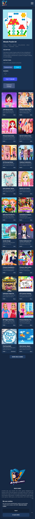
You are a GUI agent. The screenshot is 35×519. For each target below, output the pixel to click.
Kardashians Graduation (26, 214)
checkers (11, 46)
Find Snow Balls (7, 346)
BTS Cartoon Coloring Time (27, 293)
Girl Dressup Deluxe (8, 162)
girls (27, 45)
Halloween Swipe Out (8, 293)
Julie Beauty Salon (8, 109)
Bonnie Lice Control (25, 188)
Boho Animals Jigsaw (8, 188)
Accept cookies (16, 514)
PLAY (4, 115)
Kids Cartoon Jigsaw (25, 346)
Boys (14, 299)
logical (5, 46)
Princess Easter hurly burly (10, 136)
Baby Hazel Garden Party (9, 214)
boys (17, 46)
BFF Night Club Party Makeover (11, 319)
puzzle (15, 45)
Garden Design (7, 241)
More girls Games (17, 356)
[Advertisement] (17, 412)
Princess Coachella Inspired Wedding (12, 267)
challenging (21, 45)
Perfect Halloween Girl (25, 241)
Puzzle (9, 45)
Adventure (13, 351)
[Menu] (32, 3)
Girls (4, 45)
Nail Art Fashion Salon (25, 136)
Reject (16, 510)
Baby (14, 325)
